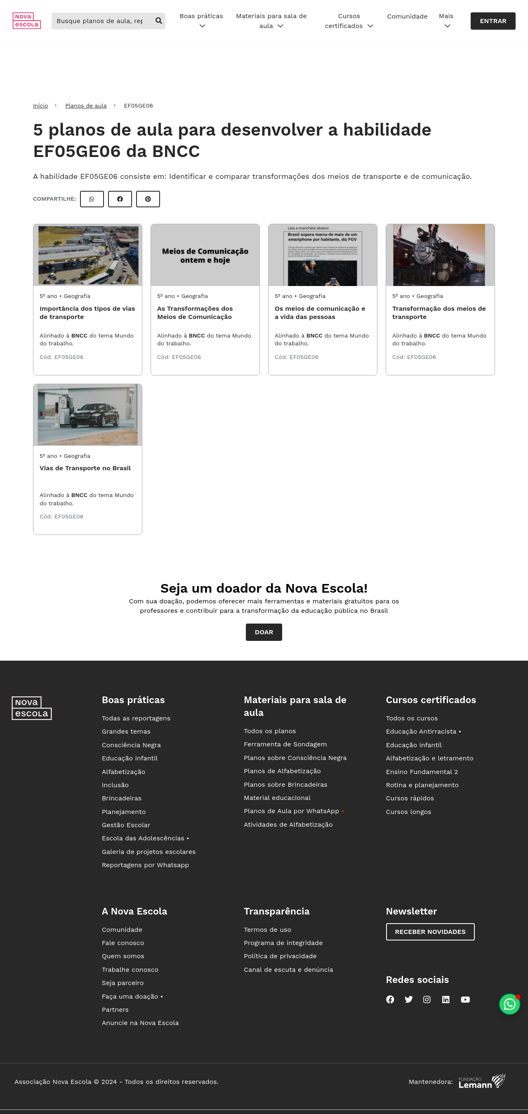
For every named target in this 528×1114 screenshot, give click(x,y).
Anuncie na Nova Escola (140, 1023)
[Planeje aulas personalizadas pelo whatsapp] (510, 1004)
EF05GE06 (69, 357)
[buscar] (158, 21)
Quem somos (123, 956)
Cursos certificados (349, 21)
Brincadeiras (121, 798)
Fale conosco (123, 943)
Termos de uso (267, 929)
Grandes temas (126, 731)
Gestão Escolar (126, 825)
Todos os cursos (412, 718)
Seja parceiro (123, 983)
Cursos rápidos (410, 798)
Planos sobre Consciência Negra (295, 758)
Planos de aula (85, 105)
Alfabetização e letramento (430, 758)
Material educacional (277, 798)
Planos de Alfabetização (282, 771)
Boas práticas (201, 21)
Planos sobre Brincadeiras (286, 784)
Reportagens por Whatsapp (145, 865)
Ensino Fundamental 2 (422, 772)
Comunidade (407, 16)
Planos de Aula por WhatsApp (294, 811)
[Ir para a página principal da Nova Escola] (26, 27)
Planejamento (124, 812)
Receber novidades (430, 932)
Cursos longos (408, 812)
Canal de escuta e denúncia (288, 969)
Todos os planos (270, 731)
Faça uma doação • (132, 996)
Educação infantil (130, 758)
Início (40, 105)
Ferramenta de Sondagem (285, 744)
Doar (264, 632)
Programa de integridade (283, 943)
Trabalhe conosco (130, 969)
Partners (115, 1009)
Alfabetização (124, 772)
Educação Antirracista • (424, 731)
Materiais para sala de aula (271, 21)
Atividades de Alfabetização (288, 824)
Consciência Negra (131, 745)
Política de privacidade (280, 956)
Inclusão (115, 785)
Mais (446, 21)
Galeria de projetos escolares (149, 852)
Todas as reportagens (136, 718)
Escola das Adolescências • (145, 838)
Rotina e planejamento (422, 785)
